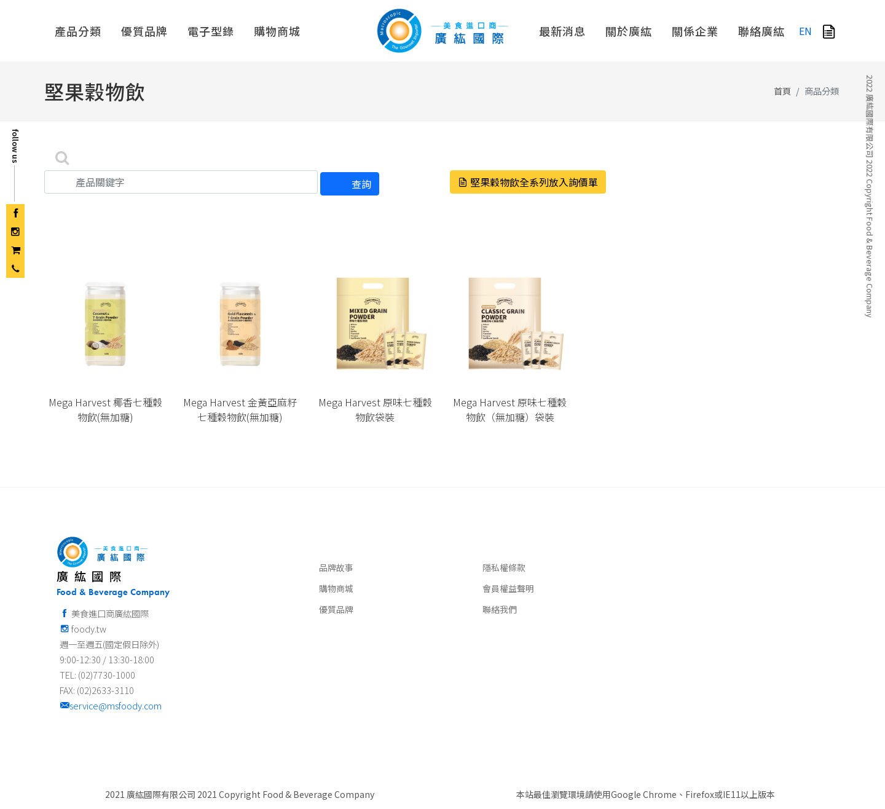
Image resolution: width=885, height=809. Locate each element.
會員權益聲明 (508, 588)
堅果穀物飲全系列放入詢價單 (528, 182)
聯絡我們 (499, 609)
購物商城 (336, 588)
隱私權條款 (503, 567)
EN (805, 30)
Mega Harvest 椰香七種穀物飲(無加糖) (105, 409)
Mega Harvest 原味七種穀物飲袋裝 (375, 409)
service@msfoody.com (111, 705)
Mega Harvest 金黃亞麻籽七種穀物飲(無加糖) (240, 409)
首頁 (782, 90)
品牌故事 (336, 567)
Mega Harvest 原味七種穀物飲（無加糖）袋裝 (510, 409)
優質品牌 (336, 609)
